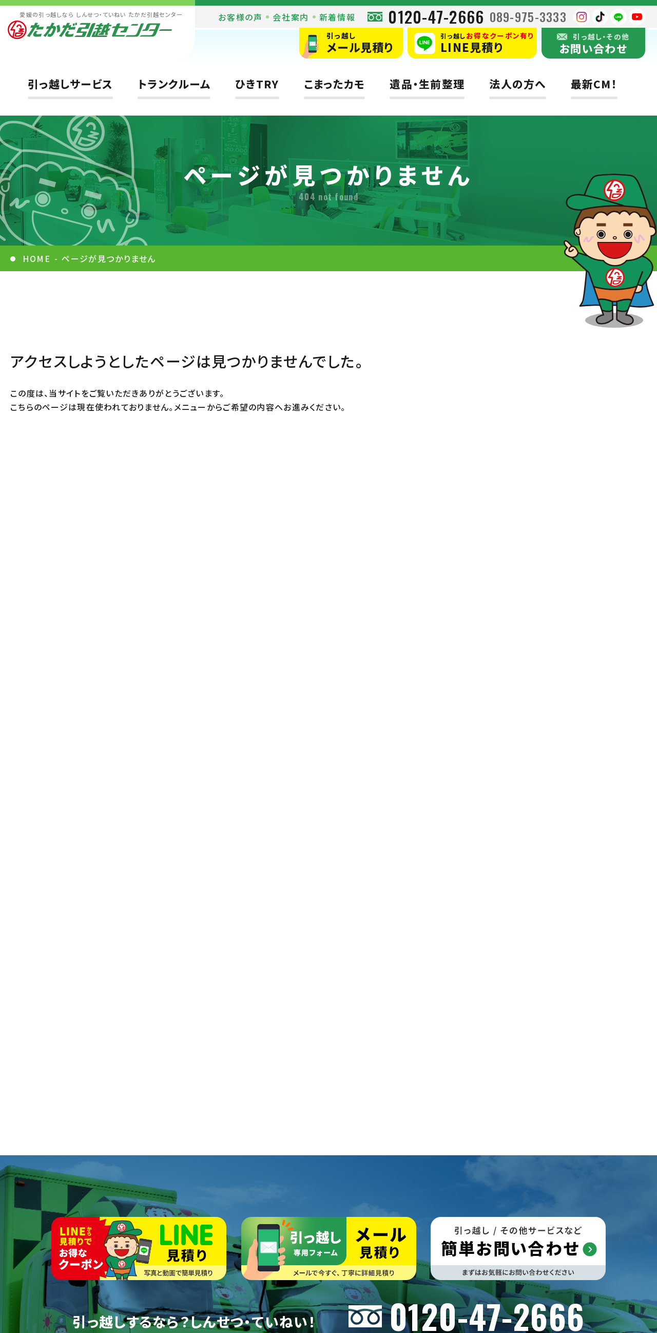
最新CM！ (594, 84)
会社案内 (290, 17)
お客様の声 (240, 17)
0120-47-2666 (436, 17)
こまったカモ (334, 84)
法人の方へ (517, 84)
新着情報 (337, 17)
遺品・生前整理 (427, 84)
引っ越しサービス (70, 84)
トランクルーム (174, 84)
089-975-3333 (528, 16)
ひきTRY (257, 84)
